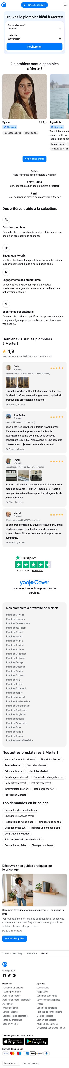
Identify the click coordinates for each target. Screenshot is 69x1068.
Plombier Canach (14, 736)
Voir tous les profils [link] (34, 159)
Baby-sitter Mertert (15, 783)
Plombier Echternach (16, 688)
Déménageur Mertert (16, 777)
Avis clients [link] (8, 1004)
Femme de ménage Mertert (48, 777)
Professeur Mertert (15, 794)
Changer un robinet (42, 845)
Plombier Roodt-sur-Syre (18, 701)
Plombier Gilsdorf (14, 632)
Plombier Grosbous (15, 667)
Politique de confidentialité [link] (49, 1012)
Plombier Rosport (14, 693)
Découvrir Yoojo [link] (10, 1024)
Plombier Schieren (15, 649)
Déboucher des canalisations (21, 810)
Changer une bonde (50, 821)
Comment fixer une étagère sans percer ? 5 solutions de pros (33, 912)
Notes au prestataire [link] (12, 1020)
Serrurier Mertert (36, 765)
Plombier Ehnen (13, 727)
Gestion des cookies (46, 1020)
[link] (3, 5)
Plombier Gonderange (16, 710)
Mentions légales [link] (45, 1016)
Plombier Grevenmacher (18, 706)
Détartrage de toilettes (17, 833)
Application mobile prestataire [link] (17, 1000)
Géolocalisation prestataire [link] (15, 1016)
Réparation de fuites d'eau (19, 821)
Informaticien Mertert (17, 788)
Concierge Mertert (44, 788)
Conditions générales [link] (47, 1008)
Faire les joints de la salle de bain (23, 839)
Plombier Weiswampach (18, 623)
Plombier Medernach (16, 654)
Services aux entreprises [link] (48, 1000)
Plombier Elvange (14, 662)
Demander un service (34, 5)
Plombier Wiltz (13, 680)
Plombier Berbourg (15, 719)
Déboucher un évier (15, 845)
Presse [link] (40, 1004)
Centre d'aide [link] (43, 987)
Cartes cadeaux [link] (10, 1012)
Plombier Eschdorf (15, 675)
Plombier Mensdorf (15, 697)
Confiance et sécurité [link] (47, 995)
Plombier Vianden (14, 671)
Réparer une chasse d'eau (45, 827)
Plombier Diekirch (14, 636)
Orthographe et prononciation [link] (51, 1028)
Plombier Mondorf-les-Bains (19, 740)
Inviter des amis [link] (10, 1008)
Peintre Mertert (13, 765)
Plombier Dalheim (14, 732)
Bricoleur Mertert (14, 771)
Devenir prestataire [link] (11, 991)
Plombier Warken (14, 641)
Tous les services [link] (30, 1063)
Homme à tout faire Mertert (20, 759)
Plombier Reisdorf (15, 645)
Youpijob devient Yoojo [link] (48, 1024)
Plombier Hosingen (15, 619)
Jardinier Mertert (38, 771)
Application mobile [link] (11, 995)
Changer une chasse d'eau (19, 816)
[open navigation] (65, 4)
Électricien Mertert (51, 759)
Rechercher (34, 46)
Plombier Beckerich (15, 658)
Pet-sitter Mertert (41, 783)
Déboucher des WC (15, 827)
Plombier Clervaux (15, 615)
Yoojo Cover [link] (42, 991)
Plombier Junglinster (16, 714)
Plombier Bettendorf (16, 628)
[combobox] (34, 27)
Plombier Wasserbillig (16, 723)
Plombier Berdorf (14, 684)
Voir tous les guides (14, 938)
